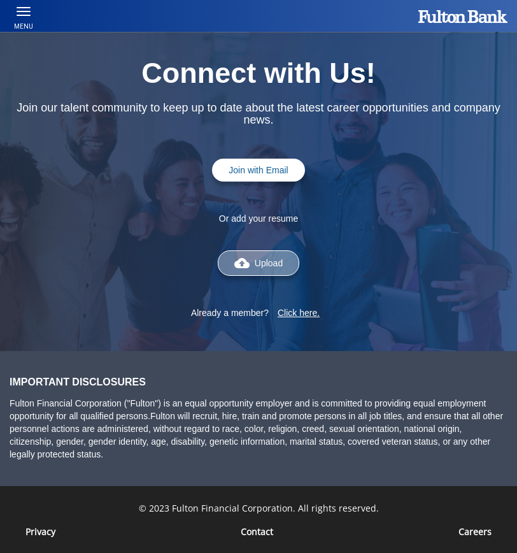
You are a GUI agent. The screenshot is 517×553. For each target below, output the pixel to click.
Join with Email (258, 170)
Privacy (40, 532)
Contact (257, 532)
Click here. (299, 313)
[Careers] (475, 532)
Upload (258, 263)
